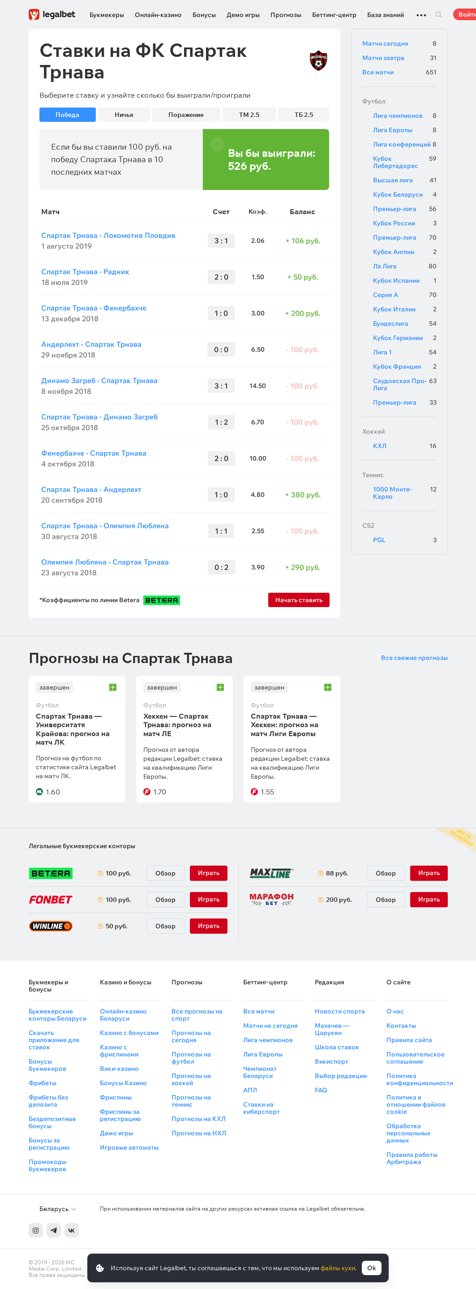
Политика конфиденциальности (419, 1079)
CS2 (368, 526)
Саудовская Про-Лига (405, 384)
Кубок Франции (405, 366)
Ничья (124, 115)
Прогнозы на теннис (191, 1100)
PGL (405, 539)
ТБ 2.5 (304, 115)
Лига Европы (405, 130)
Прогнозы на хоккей (191, 1079)
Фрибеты (42, 1083)
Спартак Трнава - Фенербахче (93, 307)
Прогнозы (285, 14)
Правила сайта (409, 1040)
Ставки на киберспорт (261, 1108)
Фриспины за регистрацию (120, 1115)
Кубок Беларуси (405, 194)
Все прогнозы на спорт (197, 1014)
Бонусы (204, 14)
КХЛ (405, 445)
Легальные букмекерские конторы (82, 846)
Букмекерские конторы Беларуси (57, 1014)
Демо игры (243, 14)
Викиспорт (331, 1061)
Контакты (401, 1026)
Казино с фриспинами (119, 1050)
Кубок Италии (405, 309)
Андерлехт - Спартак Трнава (91, 344)
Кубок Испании (405, 280)
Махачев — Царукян (332, 1029)
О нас (395, 1011)
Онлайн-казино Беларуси (123, 1014)
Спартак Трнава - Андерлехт (91, 489)
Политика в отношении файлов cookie (416, 1104)
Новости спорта (340, 1011)
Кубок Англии (405, 251)
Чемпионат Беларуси (260, 1072)
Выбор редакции (341, 1076)
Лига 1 (405, 352)
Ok (371, 1268)
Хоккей (373, 431)
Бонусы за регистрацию (49, 1143)
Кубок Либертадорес (405, 162)
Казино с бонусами (129, 1033)
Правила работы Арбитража (411, 1158)
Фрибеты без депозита (48, 1100)
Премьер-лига (405, 208)
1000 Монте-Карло (405, 493)
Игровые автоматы (129, 1147)
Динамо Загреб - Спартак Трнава (99, 380)
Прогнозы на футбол (191, 1057)
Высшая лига (405, 180)
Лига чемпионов (405, 115)
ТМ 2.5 (249, 115)
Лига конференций (405, 144)
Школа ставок (337, 1047)
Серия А (405, 294)
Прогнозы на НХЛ (199, 1133)
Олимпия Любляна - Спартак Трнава (105, 561)
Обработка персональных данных (408, 1133)
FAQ (321, 1090)
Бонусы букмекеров (47, 1065)
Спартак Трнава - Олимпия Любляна (105, 525)
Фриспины (116, 1097)
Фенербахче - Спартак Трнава (93, 453)
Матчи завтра (399, 57)
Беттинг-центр (334, 14)
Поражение (186, 115)
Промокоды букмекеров (47, 1165)
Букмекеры (107, 14)
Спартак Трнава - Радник (85, 271)
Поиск (438, 14)
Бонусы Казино (123, 1083)
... (421, 11)
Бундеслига (405, 323)
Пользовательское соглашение (415, 1057)
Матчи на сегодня (270, 1026)
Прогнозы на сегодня (191, 1036)
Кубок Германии (405, 337)
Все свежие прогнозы (414, 657)
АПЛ (250, 1090)
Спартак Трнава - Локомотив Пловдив (108, 235)
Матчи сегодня (399, 43)
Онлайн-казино (158, 14)
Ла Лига (405, 266)
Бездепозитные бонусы (52, 1122)
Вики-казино (119, 1069)
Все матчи (399, 72)
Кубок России (405, 223)
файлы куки (338, 1268)
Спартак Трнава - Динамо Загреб (99, 416)
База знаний (385, 14)
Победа (67, 115)
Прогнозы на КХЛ (199, 1119)
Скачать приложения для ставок (54, 1040)
